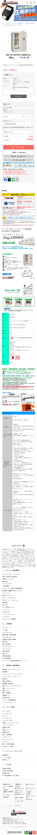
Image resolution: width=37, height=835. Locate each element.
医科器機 (4, 671)
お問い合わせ (29, 799)
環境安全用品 (6, 697)
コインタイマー (6, 649)
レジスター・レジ (7, 627)
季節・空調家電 (6, 693)
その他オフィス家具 (7, 746)
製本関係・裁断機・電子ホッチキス (12, 590)
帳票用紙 (4, 602)
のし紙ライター (6, 612)
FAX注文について (19, 792)
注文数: (5, 116)
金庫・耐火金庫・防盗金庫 (9, 576)
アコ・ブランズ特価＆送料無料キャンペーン (14, 660)
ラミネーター (6, 616)
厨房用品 (4, 641)
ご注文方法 (17, 786)
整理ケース (5, 730)
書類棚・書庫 (6, 727)
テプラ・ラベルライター (9, 598)
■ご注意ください (7, 121)
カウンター (5, 741)
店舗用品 (5, 789)
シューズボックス (7, 718)
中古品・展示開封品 (7, 770)
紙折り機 (4, 581)
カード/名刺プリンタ (8, 607)
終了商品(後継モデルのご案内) (10, 775)
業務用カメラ (6, 695)
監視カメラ (5, 653)
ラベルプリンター (7, 632)
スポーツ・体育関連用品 (9, 700)
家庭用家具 (5, 755)
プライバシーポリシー (7, 805)
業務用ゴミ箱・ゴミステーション (11, 669)
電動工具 (4, 678)
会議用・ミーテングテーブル (10, 723)
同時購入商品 (6, 773)
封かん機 (4, 605)
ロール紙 (4, 630)
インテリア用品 (6, 757)
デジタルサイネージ (7, 637)
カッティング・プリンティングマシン (12, 674)
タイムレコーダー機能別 (9, 619)
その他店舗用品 (6, 658)
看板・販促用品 (6, 644)
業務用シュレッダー (7, 579)
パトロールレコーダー (8, 614)
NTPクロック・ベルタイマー (10, 600)
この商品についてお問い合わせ (18, 152)
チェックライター (7, 583)
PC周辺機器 (5, 586)
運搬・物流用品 (6, 681)
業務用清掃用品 (6, 656)
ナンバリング (6, 609)
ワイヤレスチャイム (7, 646)
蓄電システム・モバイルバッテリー (12, 686)
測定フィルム (6, 690)
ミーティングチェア (7, 725)
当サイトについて (30, 788)
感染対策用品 (6, 651)
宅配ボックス (6, 759)
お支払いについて (19, 790)
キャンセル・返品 (19, 801)
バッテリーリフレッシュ (9, 702)
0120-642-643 (14, 832)
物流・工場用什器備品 (8, 744)
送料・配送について (19, 788)
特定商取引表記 (17, 805)
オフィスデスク (6, 711)
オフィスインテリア (7, 739)
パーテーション (6, 737)
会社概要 (28, 794)
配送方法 (5, 109)
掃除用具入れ (6, 732)
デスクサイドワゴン (7, 720)
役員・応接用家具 (7, 734)
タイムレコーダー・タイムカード (11, 574)
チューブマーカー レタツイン (10, 676)
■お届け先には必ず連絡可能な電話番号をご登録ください (18, 128)
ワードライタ (6, 593)
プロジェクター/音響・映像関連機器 (12, 588)
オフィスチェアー (7, 713)
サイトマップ (29, 790)
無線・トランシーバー (8, 688)
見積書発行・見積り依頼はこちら (18, 156)
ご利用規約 (28, 792)
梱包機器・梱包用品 (7, 683)
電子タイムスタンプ (7, 595)
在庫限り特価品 (6, 768)
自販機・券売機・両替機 (9, 639)
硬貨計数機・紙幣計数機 (9, 634)
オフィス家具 (6, 795)
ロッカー (4, 715)
